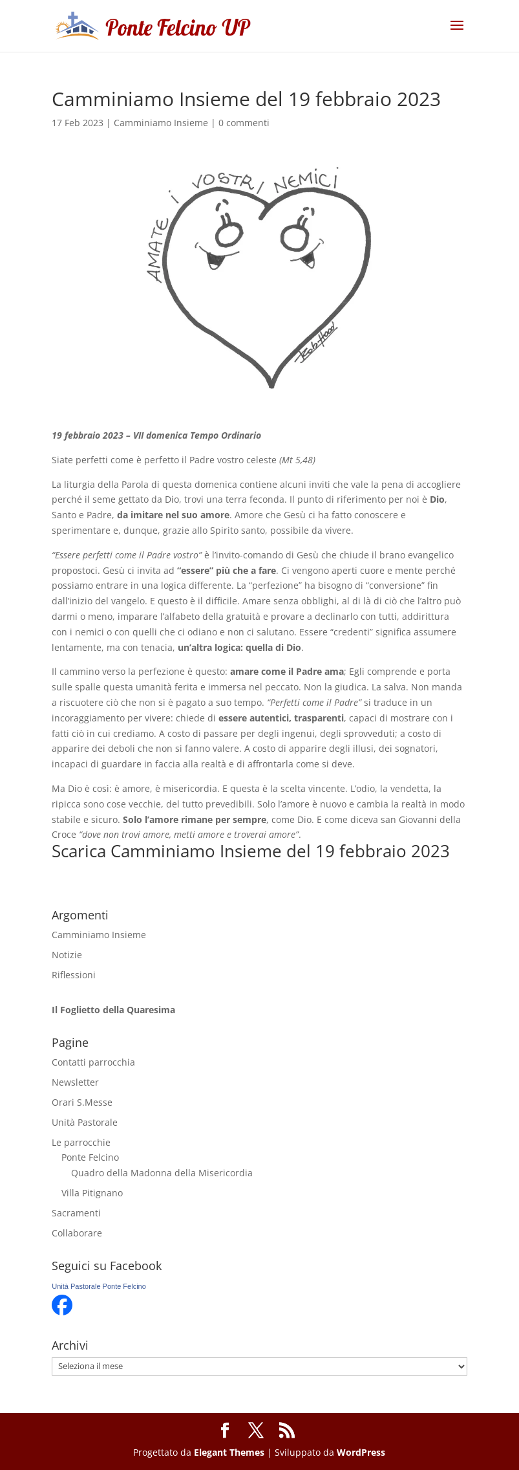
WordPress (361, 1452)
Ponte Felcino (90, 1157)
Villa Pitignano (92, 1193)
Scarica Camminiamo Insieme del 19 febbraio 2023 (251, 850)
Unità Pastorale (85, 1122)
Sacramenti (76, 1213)
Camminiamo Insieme (161, 122)
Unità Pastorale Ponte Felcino (99, 1286)
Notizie (67, 955)
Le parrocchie (81, 1142)
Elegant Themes (229, 1452)
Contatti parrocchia (93, 1062)
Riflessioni (74, 975)
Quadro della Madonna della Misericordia (162, 1173)
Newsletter (75, 1082)
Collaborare (77, 1233)
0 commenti (244, 122)
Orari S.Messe (82, 1102)
